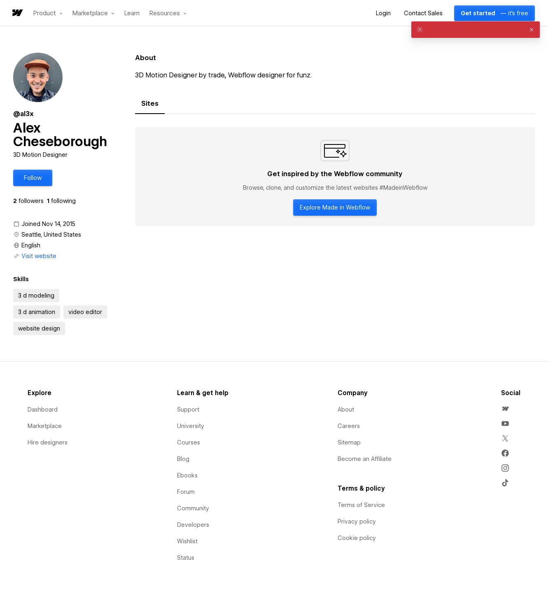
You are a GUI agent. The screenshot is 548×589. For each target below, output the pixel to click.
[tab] (150, 103)
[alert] (475, 29)
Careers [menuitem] (349, 426)
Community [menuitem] (193, 508)
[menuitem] (505, 409)
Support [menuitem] (188, 409)
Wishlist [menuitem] (187, 541)
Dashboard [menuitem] (43, 409)
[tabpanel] (335, 176)
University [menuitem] (190, 426)
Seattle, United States (51, 234)
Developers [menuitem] (193, 524)
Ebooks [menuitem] (187, 475)
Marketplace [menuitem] (45, 426)
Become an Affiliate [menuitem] (365, 459)
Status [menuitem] (185, 557)
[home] (16, 13)
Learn (132, 13)
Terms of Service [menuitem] (361, 505)
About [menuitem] (346, 409)
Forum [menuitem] (186, 492)
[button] (48, 13)
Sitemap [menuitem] (349, 442)
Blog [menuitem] (183, 459)
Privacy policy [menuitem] (357, 521)
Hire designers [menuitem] (48, 442)
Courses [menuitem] (188, 442)
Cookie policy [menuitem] (357, 538)
